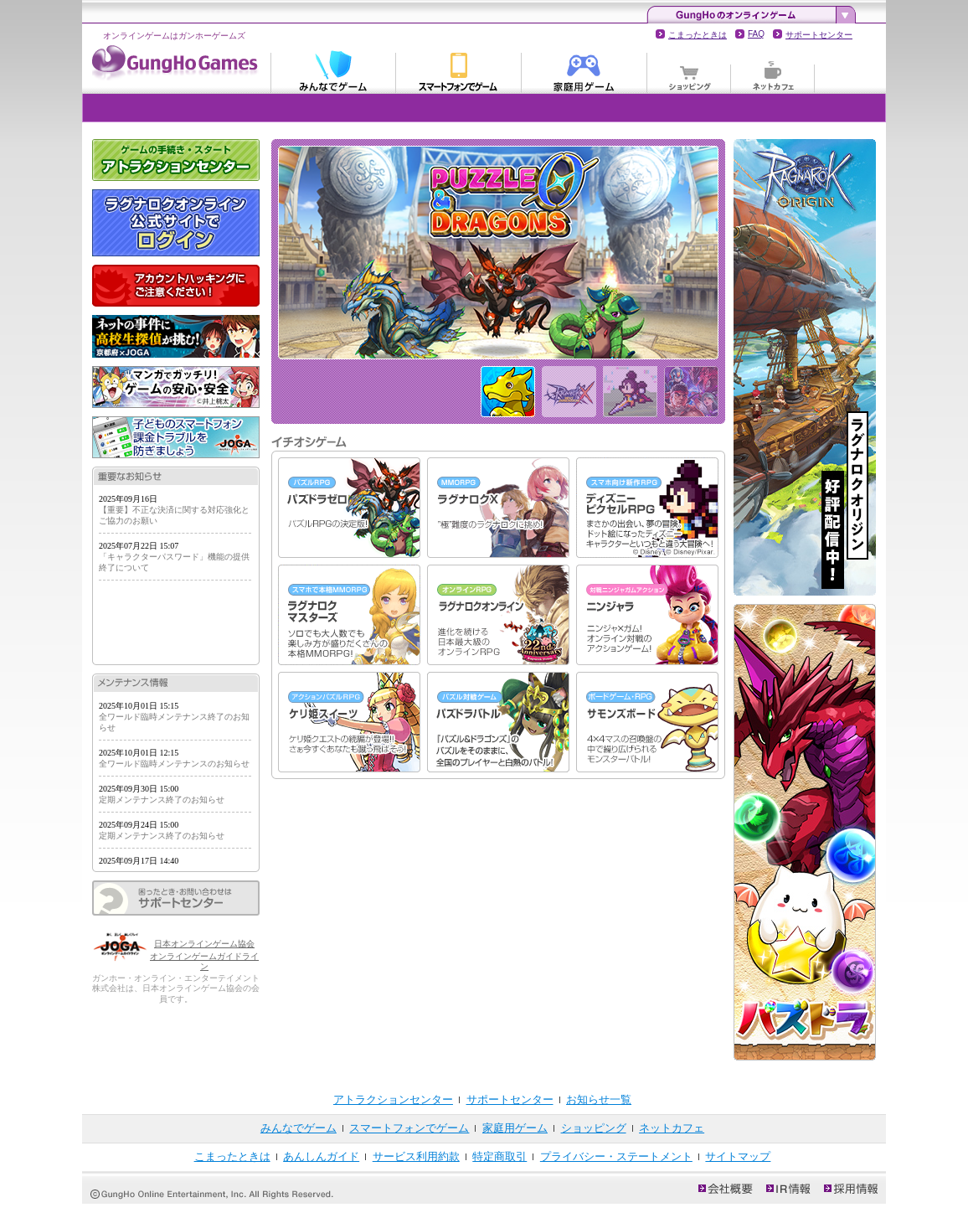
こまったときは (697, 34)
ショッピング (689, 70)
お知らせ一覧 (598, 1099)
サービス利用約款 (416, 1156)
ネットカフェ (773, 70)
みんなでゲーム (333, 70)
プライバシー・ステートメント (616, 1156)
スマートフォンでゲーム (459, 70)
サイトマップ (737, 1156)
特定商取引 (499, 1156)
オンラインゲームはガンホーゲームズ (174, 35)
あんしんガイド (321, 1156)
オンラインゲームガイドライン (204, 961)
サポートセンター (818, 34)
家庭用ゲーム (584, 70)
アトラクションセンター (393, 1099)
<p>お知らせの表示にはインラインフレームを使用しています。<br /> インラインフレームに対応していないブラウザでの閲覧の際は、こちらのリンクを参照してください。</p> (176, 575)
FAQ (756, 34)
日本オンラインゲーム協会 (204, 943)
